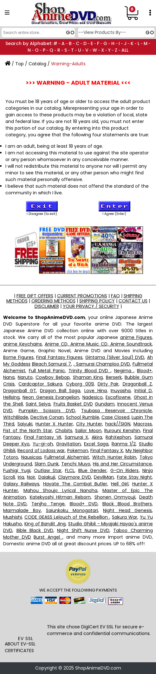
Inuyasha (121, 390)
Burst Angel (48, 537)
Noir (31, 477)
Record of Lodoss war (41, 450)
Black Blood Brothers (127, 504)
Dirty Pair (108, 384)
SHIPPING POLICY (97, 301)
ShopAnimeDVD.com (98, 668)
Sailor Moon (88, 430)
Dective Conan (47, 417)
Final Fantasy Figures (59, 357)
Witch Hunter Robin (114, 457)
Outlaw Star (48, 470)
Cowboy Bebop (53, 377)
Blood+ (144, 370)
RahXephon (118, 437)
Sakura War (124, 517)
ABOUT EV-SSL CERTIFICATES (20, 647)
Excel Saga (96, 444)
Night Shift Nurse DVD (83, 530)
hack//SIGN (117, 424)
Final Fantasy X (106, 450)
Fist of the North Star (27, 430)
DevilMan (104, 477)
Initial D (143, 390)
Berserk (114, 377)
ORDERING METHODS (53, 301)
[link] (25, 621)
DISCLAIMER (47, 306)
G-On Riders (124, 470)
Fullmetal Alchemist (66, 457)
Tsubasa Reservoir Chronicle (116, 410)
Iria (21, 477)
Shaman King (88, 377)
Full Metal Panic (47, 370)
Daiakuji (46, 477)
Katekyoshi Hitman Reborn (60, 497)
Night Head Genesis (127, 510)
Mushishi (12, 517)
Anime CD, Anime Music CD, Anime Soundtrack (98, 344)
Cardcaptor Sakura (40, 384)
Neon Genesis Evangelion (51, 397)
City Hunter (89, 424)
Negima (124, 370)
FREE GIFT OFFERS (34, 296)
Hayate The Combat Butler (75, 484)
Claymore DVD (74, 477)
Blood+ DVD (84, 504)
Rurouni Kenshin (122, 430)
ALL (124, 50)
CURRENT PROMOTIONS (82, 296)
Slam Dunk (46, 464)
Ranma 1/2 (124, 444)
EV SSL (25, 638)
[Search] (37, 32)
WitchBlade (15, 417)
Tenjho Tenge (48, 504)
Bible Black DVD (34, 530)
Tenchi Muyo (75, 464)
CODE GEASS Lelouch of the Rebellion (66, 517)
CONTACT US (133, 301)
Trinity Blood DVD (89, 370)
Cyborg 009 (80, 384)
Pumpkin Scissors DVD (47, 410)
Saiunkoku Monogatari (72, 510)
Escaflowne (118, 397)
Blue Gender (92, 470)
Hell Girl (119, 484)
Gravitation (68, 444)
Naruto (25, 377)
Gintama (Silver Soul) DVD (115, 357)
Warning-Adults (68, 64)
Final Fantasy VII (42, 437)
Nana (9, 377)
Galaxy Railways (21, 484)
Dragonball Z (137, 384)
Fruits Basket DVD (73, 404)
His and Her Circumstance (122, 464)
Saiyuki (24, 424)
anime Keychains (22, 344)
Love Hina (95, 390)
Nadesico (92, 397)
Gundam (104, 404)
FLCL (70, 470)
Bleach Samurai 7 (51, 364)
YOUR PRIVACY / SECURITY (91, 306)
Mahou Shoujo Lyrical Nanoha (60, 490)
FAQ (115, 296)
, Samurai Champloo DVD (102, 364)
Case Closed (115, 417)
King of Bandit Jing (45, 524)
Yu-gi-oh (43, 444)
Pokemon (77, 450)
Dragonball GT (19, 390)
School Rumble (82, 417)
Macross (142, 424)
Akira (97, 437)
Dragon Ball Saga (60, 390)
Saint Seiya (38, 404)
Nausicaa (31, 457)
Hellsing (11, 397)
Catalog (37, 64)
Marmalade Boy (22, 510)
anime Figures (136, 337)
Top (19, 64)
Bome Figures (18, 357)
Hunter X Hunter (54, 424)
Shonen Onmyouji (115, 497)
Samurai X (76, 437)
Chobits (63, 430)
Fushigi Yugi (16, 470)
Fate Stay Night (134, 477)
